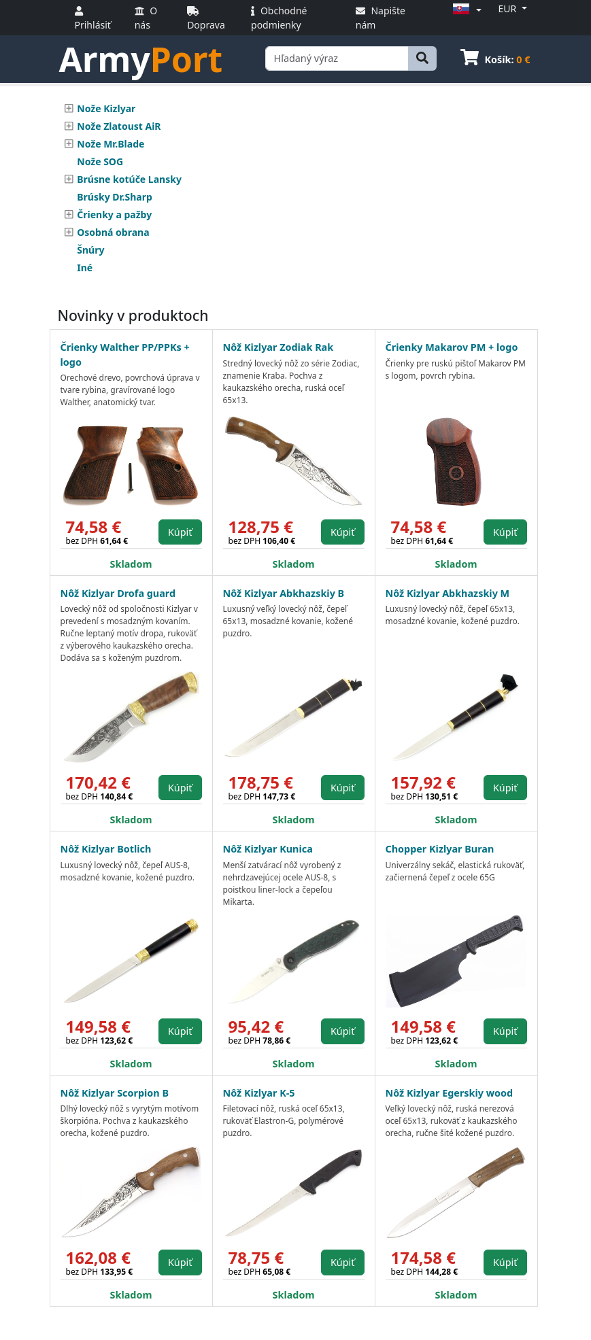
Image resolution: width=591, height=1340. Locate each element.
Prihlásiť (93, 18)
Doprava (206, 18)
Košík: (495, 59)
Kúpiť (180, 532)
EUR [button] (509, 8)
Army (141, 59)
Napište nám (380, 17)
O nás (146, 17)
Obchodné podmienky (279, 17)
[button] (465, 10)
